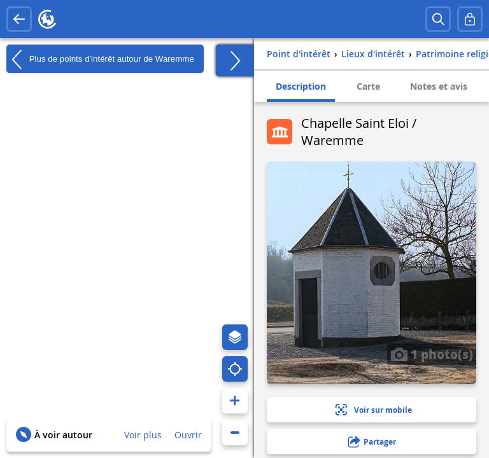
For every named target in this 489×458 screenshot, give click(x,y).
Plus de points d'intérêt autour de (100, 59)
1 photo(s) (431, 354)
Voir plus (143, 435)
